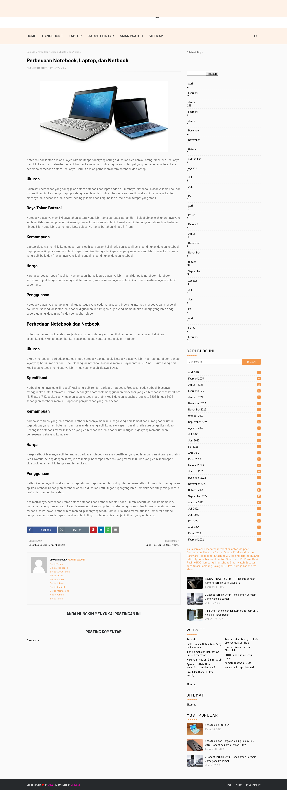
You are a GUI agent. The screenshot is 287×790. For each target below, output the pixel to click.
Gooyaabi (76, 784)
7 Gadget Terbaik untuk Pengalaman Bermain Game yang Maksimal (230, 758)
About (239, 784)
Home (228, 784)
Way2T (51, 784)
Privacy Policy (253, 784)
